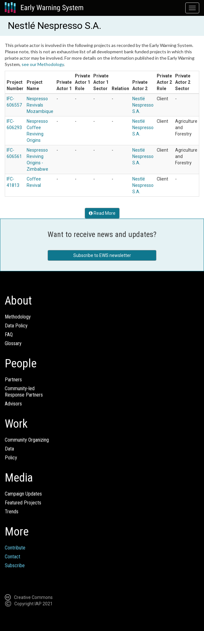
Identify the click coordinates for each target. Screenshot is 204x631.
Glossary (13, 343)
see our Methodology (43, 64)
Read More (102, 213)
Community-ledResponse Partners (24, 391)
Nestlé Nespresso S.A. (143, 105)
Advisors (13, 404)
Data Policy (16, 326)
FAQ (9, 335)
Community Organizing (27, 440)
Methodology (18, 317)
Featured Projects (23, 503)
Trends (11, 512)
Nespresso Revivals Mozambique (40, 105)
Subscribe (15, 565)
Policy (11, 458)
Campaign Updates (23, 494)
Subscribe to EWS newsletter (102, 255)
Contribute (15, 548)
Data (9, 449)
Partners (13, 380)
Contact (12, 557)
